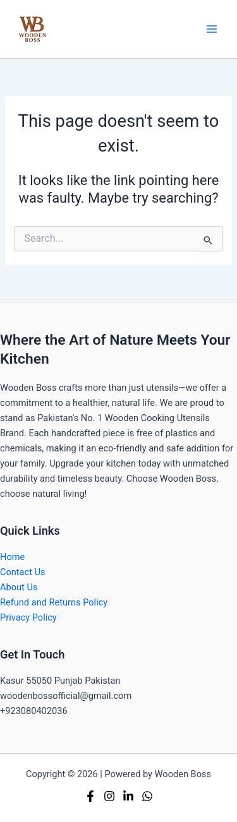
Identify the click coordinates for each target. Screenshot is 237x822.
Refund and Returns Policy (53, 602)
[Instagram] (109, 796)
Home (12, 557)
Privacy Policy (28, 617)
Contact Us (23, 572)
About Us (18, 587)
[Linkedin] (128, 796)
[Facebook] (90, 796)
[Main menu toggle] (211, 29)
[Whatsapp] (147, 796)
